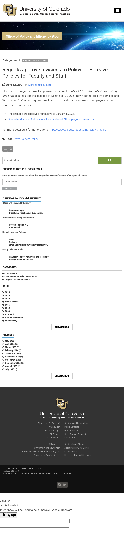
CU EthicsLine (70, 451)
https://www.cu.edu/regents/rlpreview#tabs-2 (78, 129)
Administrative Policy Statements (21, 276)
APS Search (14, 227)
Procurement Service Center (47, 455)
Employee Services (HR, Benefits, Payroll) (41, 451)
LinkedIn (65, 485)
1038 (7, 298)
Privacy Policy (45, 473)
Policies (13, 242)
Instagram (59, 485)
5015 (7, 305)
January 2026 (11, 353)
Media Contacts (71, 427)
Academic (10, 314)
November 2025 (12, 357)
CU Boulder (54, 427)
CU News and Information (76, 423)
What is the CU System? (49, 423)
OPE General (11, 273)
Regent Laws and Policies (35, 61)
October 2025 (11, 360)
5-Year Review (11, 302)
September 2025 (13, 363)
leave (17, 139)
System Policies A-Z (18, 225)
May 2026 (9, 341)
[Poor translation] (12, 515)
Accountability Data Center (76, 448)
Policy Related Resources (21, 259)
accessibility (11, 321)
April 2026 (10, 344)
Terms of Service (60, 473)
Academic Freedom (14, 317)
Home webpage (16, 210)
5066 (7, 311)
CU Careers (54, 444)
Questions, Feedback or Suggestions (26, 213)
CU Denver (55, 434)
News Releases (71, 430)
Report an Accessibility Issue (77, 455)
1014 (7, 292)
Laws (11, 239)
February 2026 (11, 350)
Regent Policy (29, 139)
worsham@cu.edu (39, 84)
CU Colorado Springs (50, 430)
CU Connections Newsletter (47, 448)
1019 (7, 295)
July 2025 (9, 369)
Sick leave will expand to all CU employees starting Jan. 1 (64, 119)
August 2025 (11, 366)
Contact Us (69, 438)
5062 (7, 308)
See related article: (19, 119)
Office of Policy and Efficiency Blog (32, 36)
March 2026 (10, 347)
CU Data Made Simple (74, 444)
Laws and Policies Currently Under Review (28, 245)
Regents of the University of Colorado (21, 473)
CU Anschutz (53, 438)
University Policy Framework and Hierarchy (28, 257)
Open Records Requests (75, 434)
